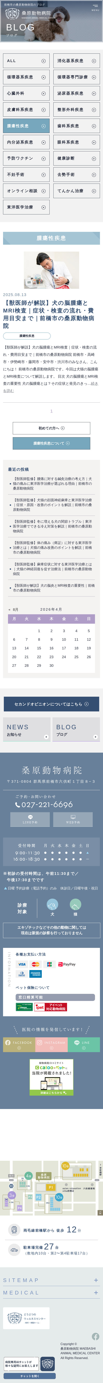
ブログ (61, 735)
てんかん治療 (70, 191)
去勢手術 (66, 174)
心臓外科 (16, 93)
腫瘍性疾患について (48, 443)
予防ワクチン (20, 158)
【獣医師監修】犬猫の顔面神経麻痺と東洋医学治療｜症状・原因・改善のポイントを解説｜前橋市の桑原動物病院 (52, 505)
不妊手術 (16, 174)
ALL (11, 61)
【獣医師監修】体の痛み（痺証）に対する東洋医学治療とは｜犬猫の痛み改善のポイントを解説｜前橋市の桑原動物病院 (52, 547)
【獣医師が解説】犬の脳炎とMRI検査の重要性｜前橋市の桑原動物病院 (54, 588)
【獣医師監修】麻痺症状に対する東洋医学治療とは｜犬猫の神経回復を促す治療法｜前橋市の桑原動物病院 (52, 569)
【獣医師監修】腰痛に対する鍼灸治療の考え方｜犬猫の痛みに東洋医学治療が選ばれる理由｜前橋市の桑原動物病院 (52, 483)
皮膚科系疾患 (20, 109)
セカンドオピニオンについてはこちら (48, 704)
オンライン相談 (22, 191)
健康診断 (66, 158)
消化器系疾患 (70, 61)
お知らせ (14, 735)
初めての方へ (49, 428)
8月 (16, 610)
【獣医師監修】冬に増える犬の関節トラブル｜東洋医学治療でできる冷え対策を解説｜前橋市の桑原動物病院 (52, 526)
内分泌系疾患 (20, 142)
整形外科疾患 (70, 109)
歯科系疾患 (68, 126)
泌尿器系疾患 (70, 93)
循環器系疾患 (20, 77)
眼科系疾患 (68, 142)
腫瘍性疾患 (18, 126)
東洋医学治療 (20, 207)
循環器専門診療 (72, 77)
